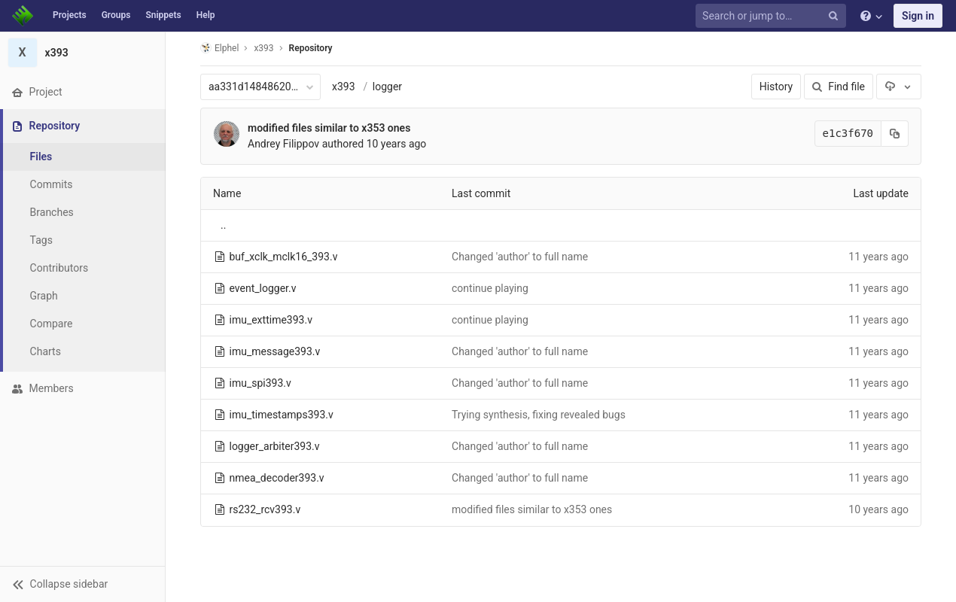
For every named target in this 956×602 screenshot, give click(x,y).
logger (387, 87)
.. (223, 225)
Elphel (219, 47)
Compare (51, 324)
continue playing (490, 288)
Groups (116, 15)
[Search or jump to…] (773, 16)
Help (205, 15)
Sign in (918, 16)
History (776, 87)
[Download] (898, 86)
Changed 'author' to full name (520, 257)
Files (41, 156)
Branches (52, 212)
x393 (343, 87)
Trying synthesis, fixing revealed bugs (539, 415)
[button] (82, 584)
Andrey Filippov (283, 144)
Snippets (163, 15)
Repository (311, 48)
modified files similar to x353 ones (329, 128)
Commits (51, 184)
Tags (41, 240)
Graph (44, 296)
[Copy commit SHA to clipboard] (895, 133)
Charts (45, 351)
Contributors (59, 268)
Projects (70, 15)
